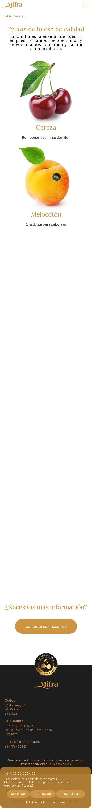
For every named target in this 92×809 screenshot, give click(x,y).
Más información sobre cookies (45, 802)
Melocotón (46, 214)
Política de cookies (59, 764)
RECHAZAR (43, 794)
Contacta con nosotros (46, 626)
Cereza (46, 127)
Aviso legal (78, 760)
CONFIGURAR (70, 794)
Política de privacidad (34, 764)
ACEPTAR (18, 794)
